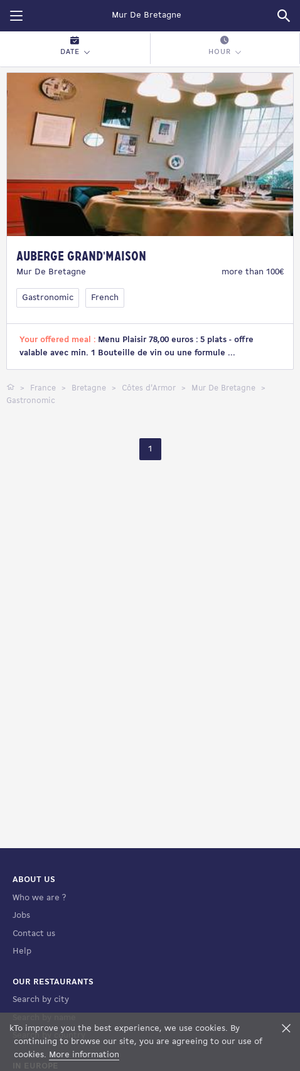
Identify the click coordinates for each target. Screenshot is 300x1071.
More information (84, 1055)
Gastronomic (47, 298)
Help (22, 951)
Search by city (41, 999)
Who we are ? (39, 898)
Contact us (34, 934)
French (105, 298)
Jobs (21, 915)
